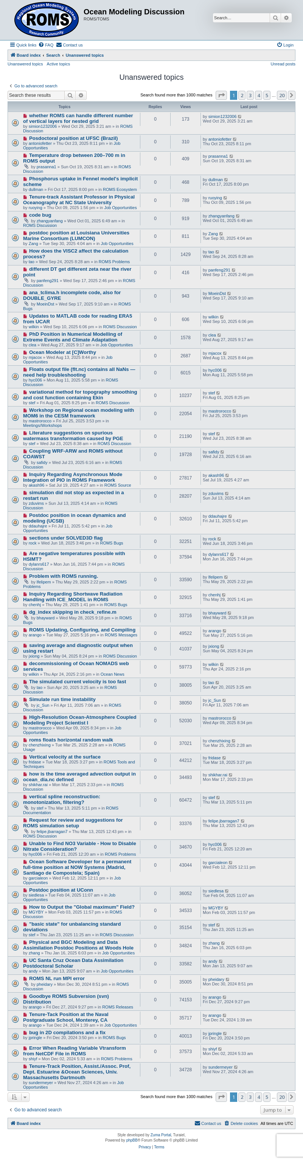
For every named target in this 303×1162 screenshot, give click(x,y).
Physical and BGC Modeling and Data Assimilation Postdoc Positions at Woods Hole (78, 945)
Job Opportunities (120, 207)
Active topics (58, 64)
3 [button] (250, 95)
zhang (34, 953)
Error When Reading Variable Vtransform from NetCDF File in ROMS (74, 1051)
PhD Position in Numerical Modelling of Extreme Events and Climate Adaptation (72, 337)
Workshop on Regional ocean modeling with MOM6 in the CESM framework (78, 413)
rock (33, 543)
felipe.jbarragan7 (52, 831)
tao (31, 261)
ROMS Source (117, 485)
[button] (221, 95)
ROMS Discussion (40, 225)
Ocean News (112, 674)
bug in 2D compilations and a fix (67, 1032)
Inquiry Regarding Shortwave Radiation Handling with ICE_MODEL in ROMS (73, 596)
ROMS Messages (121, 635)
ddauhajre (38, 526)
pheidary (45, 984)
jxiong (34, 656)
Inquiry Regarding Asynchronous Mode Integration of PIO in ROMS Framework (72, 477)
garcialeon (38, 878)
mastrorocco (40, 421)
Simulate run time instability (62, 699)
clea (32, 345)
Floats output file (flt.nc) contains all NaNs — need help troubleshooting (79, 372)
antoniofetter (40, 143)
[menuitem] (45, 45)
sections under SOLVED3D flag (66, 538)
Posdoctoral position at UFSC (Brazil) (73, 138)
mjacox (35, 357)
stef (32, 402)
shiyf (33, 1059)
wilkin (34, 326)
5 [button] (267, 95)
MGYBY (36, 912)
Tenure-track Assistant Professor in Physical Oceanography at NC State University (79, 199)
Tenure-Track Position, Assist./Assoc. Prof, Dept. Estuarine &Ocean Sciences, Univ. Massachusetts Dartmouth (77, 1071)
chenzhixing (40, 745)
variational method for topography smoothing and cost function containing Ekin (80, 394)
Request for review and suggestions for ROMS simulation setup (73, 822)
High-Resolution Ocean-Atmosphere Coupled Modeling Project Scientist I (79, 720)
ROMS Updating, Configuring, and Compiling (82, 630)
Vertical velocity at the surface (65, 757)
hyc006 (35, 380)
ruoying (35, 207)
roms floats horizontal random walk (71, 740)
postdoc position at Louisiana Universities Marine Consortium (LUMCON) (76, 235)
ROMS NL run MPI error (57, 978)
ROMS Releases (117, 1007)
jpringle (35, 1037)
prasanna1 (46, 166)
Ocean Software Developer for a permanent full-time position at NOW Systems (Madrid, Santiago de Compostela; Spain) (77, 867)
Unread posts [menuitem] (283, 64)
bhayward (46, 618)
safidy (42, 462)
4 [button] (258, 95)
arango (35, 635)
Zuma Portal (161, 1135)
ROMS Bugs (111, 543)
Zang (33, 243)
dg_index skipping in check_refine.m (73, 612)
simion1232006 (43, 126)
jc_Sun (43, 705)
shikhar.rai (38, 784)
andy (33, 971)
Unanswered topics (25, 64)
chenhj (35, 604)
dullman (36, 189)
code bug (40, 215)
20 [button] (281, 95)
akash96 (37, 485)
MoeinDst (45, 304)
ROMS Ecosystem (120, 189)
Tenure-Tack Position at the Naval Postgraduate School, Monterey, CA (66, 1017)
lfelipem (44, 582)
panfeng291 (48, 280)
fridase (35, 762)
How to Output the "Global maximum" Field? (82, 907)
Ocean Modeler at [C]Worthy (62, 352)
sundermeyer (41, 1082)
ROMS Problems (114, 261)
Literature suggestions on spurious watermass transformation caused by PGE (73, 435)
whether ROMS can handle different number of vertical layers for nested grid (78, 118)
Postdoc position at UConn (61, 890)
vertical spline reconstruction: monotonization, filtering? (61, 799)
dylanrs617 (39, 564)
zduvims (36, 503)
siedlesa (36, 895)
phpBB (132, 1140)
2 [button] (242, 95)
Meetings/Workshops (42, 425)
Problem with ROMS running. (63, 576)
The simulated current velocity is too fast (77, 681)
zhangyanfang (50, 221)
